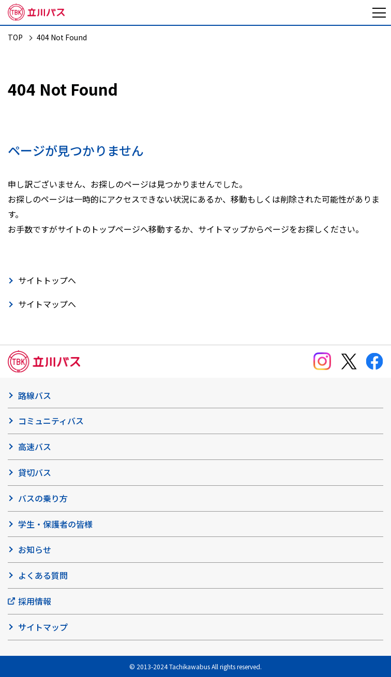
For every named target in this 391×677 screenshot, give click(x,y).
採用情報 (34, 601)
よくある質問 (43, 575)
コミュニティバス (51, 420)
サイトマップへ (47, 304)
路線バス (34, 395)
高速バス (34, 446)
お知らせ (34, 549)
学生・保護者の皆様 (55, 524)
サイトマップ (43, 627)
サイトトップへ (47, 280)
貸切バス (34, 472)
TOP (15, 37)
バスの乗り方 (43, 498)
